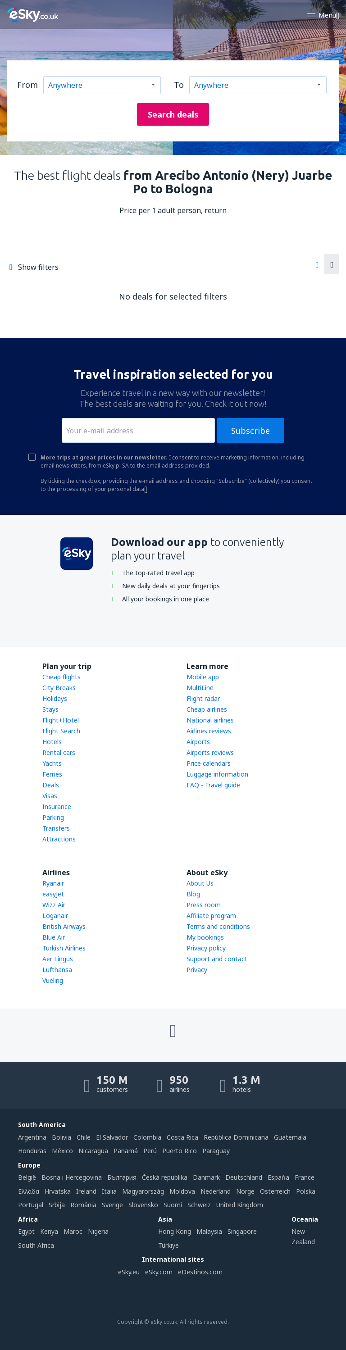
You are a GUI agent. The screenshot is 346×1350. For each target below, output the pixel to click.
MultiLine (200, 687)
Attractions (59, 839)
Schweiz (199, 1204)
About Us (200, 883)
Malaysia (209, 1231)
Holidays (54, 698)
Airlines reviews (209, 731)
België (27, 1177)
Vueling (52, 980)
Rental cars (58, 752)
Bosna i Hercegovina (71, 1177)
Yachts (52, 763)
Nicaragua (93, 1150)
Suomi (173, 1204)
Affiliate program (211, 915)
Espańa (278, 1177)
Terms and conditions (218, 926)
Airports (198, 741)
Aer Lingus (57, 959)
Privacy (197, 969)
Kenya (49, 1231)
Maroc (73, 1231)
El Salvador (112, 1137)
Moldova (182, 1191)
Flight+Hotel (60, 720)
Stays (50, 709)
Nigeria (98, 1231)
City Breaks (59, 687)
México (62, 1150)
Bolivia (61, 1137)
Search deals (173, 114)
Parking (53, 817)
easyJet (53, 894)
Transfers (56, 828)
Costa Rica (182, 1137)
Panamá (126, 1150)
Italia (109, 1191)
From (27, 84)
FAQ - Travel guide (213, 785)
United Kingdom (239, 1204)
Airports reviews (210, 752)
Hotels (52, 741)
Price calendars (209, 763)
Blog (193, 894)
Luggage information (217, 774)
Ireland (86, 1191)
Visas (49, 795)
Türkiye (168, 1245)
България (122, 1177)
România (83, 1204)
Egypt (26, 1231)
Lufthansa (57, 969)
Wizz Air (53, 904)
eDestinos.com (200, 1272)
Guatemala (290, 1137)
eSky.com (159, 1272)
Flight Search (61, 731)
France (304, 1177)
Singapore (242, 1231)
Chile (84, 1137)
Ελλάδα (28, 1191)
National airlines (210, 720)
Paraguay (216, 1150)
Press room (204, 904)
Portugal (30, 1204)
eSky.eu (129, 1272)
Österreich (275, 1191)
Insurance (56, 806)
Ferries (52, 774)
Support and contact (217, 959)
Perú (150, 1150)
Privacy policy (206, 948)
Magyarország (143, 1191)
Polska (305, 1191)
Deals (50, 785)
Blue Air (53, 937)
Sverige (112, 1204)
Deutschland (243, 1177)
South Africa (36, 1245)
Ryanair (53, 883)
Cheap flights (61, 677)
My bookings (205, 937)
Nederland (215, 1191)
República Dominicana (236, 1137)
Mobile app (203, 677)
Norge (245, 1191)
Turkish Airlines (64, 948)
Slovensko (143, 1204)
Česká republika (164, 1177)
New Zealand (303, 1236)
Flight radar (203, 698)
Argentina (32, 1137)
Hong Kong (174, 1231)
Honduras (32, 1150)
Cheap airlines (207, 709)
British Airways (64, 926)
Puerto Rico (179, 1150)
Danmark (206, 1177)
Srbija (57, 1204)
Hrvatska (58, 1191)
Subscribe (250, 430)
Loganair (55, 915)
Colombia (147, 1137)
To (179, 84)
